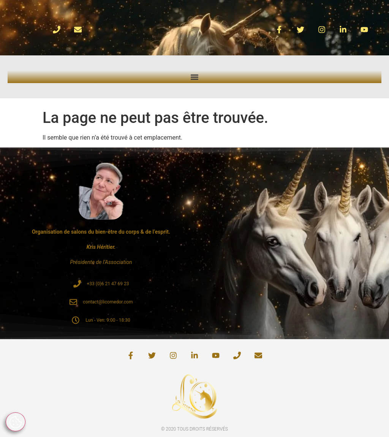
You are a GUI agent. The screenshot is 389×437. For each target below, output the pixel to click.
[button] (194, 77)
